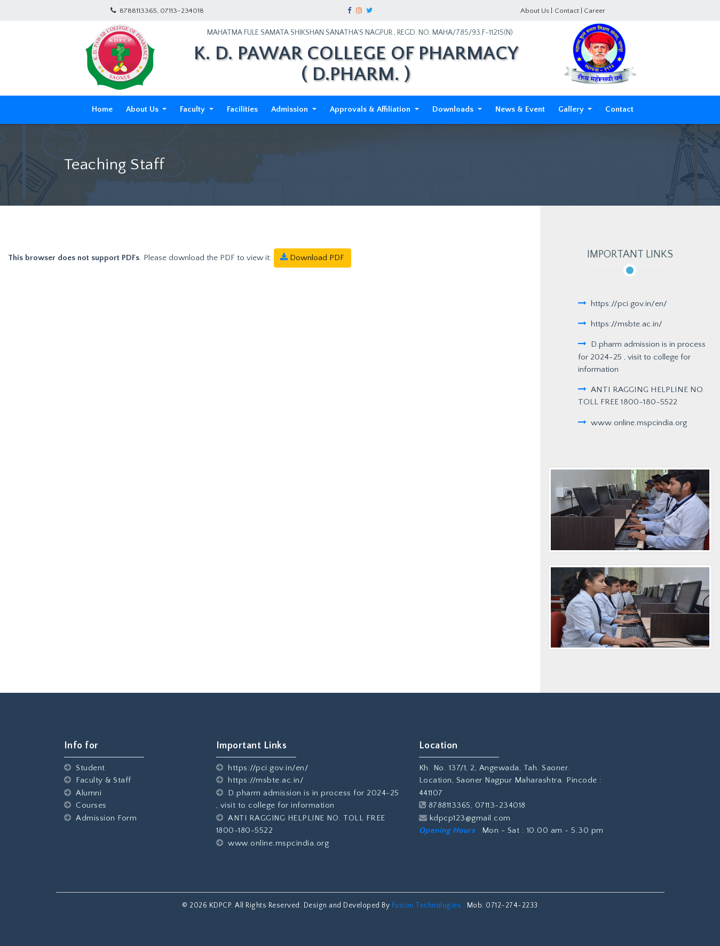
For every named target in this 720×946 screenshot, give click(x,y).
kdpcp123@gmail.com (465, 818)
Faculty (193, 109)
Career (594, 10)
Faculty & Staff (97, 780)
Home (104, 108)
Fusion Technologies (427, 906)
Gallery (572, 109)
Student (84, 767)
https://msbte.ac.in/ (260, 780)
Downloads (454, 109)
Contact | (569, 10)
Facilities (242, 109)
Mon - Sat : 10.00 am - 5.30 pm (511, 830)
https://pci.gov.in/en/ (262, 767)
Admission (290, 109)
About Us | (536, 10)
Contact (619, 109)
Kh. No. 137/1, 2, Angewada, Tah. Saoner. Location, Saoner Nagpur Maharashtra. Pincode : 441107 (510, 780)
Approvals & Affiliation (371, 109)
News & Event (520, 109)
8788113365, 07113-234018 (157, 10)
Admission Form (100, 818)
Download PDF (312, 257)
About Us (143, 109)
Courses (85, 805)
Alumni (83, 793)
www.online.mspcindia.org (272, 843)
